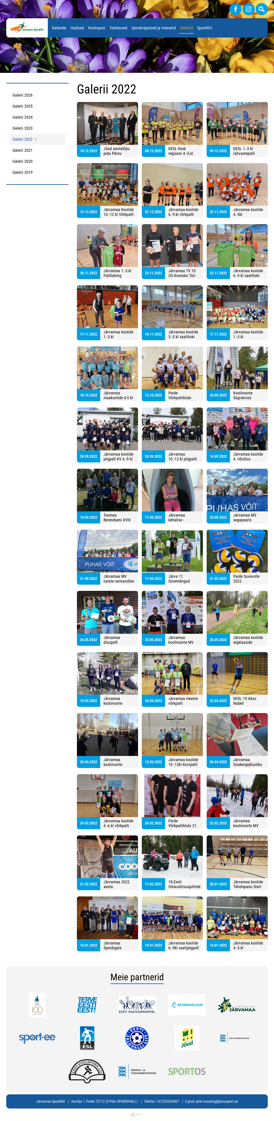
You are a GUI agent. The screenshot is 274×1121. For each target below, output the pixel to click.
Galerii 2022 (22, 139)
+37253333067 (168, 1101)
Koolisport (96, 27)
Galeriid (186, 27)
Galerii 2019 (22, 172)
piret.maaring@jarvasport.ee (217, 1101)
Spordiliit (204, 27)
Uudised (77, 27)
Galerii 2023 (22, 128)
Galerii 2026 (22, 95)
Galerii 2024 (22, 117)
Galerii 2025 (22, 106)
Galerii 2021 (22, 150)
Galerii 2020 (22, 161)
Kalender (59, 27)
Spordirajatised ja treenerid (153, 27)
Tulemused (118, 27)
